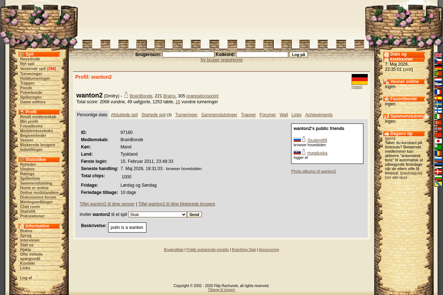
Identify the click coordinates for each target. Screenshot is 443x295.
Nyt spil (27, 63)
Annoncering (269, 250)
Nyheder (28, 164)
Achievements (318, 114)
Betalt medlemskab (38, 116)
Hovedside (30, 59)
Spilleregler (31, 97)
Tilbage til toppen (221, 290)
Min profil (29, 121)
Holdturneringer (35, 78)
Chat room (30, 206)
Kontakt (27, 263)
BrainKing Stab (244, 250)
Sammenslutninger (219, 114)
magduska (317, 153)
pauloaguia (411, 173)
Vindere (27, 169)
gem (390, 138)
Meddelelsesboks (36, 131)
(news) (357, 87)
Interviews (30, 240)
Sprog (26, 235)
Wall (284, 114)
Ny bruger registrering (221, 59)
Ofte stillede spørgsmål (31, 256)
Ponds (26, 88)
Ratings (27, 174)
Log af (26, 278)
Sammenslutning (36, 183)
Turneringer (31, 73)
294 (51, 68)
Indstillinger (31, 149)
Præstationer (32, 216)
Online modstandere (39, 192)
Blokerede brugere (37, 145)
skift (408, 69)
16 (177, 101)
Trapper (27, 83)
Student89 (317, 140)
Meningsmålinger (36, 202)
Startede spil (153, 114)
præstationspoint (202, 96)
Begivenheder (33, 135)
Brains (26, 231)
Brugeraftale (173, 250)
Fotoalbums (31, 126)
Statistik (28, 211)
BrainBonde (141, 96)
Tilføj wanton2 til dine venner (107, 204)
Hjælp (25, 249)
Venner (27, 140)
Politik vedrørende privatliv (208, 250)
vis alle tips (396, 177)
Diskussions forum (38, 197)
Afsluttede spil (124, 114)
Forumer (268, 114)
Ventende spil (33, 68)
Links (25, 268)
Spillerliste (30, 178)
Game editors (33, 102)
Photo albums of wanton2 (313, 171)
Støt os (27, 245)
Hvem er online (34, 188)
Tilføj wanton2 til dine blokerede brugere (176, 204)
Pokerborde (31, 92)
